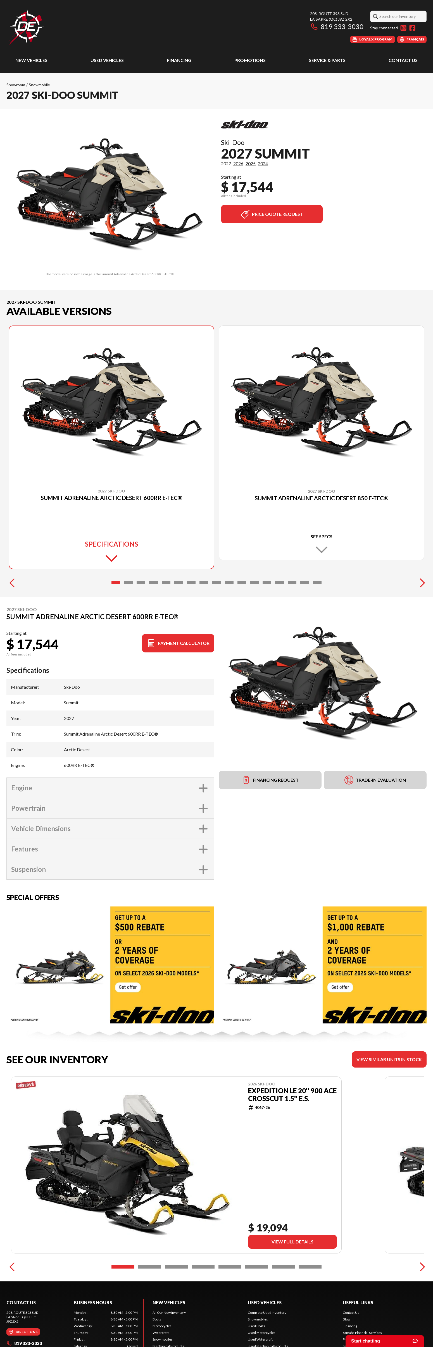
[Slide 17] (317, 587)
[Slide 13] (267, 587)
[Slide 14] (279, 587)
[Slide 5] (166, 587)
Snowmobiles (163, 1344)
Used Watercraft (260, 1344)
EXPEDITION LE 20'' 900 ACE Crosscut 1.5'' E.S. (292, 1099)
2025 (251, 163)
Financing (179, 60)
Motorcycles (162, 1331)
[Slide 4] (153, 587)
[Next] (421, 587)
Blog (346, 1324)
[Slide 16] (304, 587)
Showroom (15, 84)
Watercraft (161, 1337)
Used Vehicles (107, 60)
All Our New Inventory (169, 1317)
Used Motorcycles (261, 1337)
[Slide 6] (178, 587)
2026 (238, 163)
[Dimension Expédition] (26, 27)
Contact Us (403, 60)
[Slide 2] (128, 587)
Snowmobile (39, 84)
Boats (157, 1324)
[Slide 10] (229, 587)
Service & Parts (327, 60)
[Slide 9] (216, 587)
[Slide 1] (115, 587)
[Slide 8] (203, 587)
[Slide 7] (191, 587)
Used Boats (256, 1331)
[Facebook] (412, 28)
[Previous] (12, 587)
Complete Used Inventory (267, 1317)
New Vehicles (31, 60)
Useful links (358, 1307)
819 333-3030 (336, 26)
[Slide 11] (241, 587)
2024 (263, 163)
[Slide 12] (254, 587)
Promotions (250, 60)
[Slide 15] (292, 587)
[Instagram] (403, 28)
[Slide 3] (141, 587)
